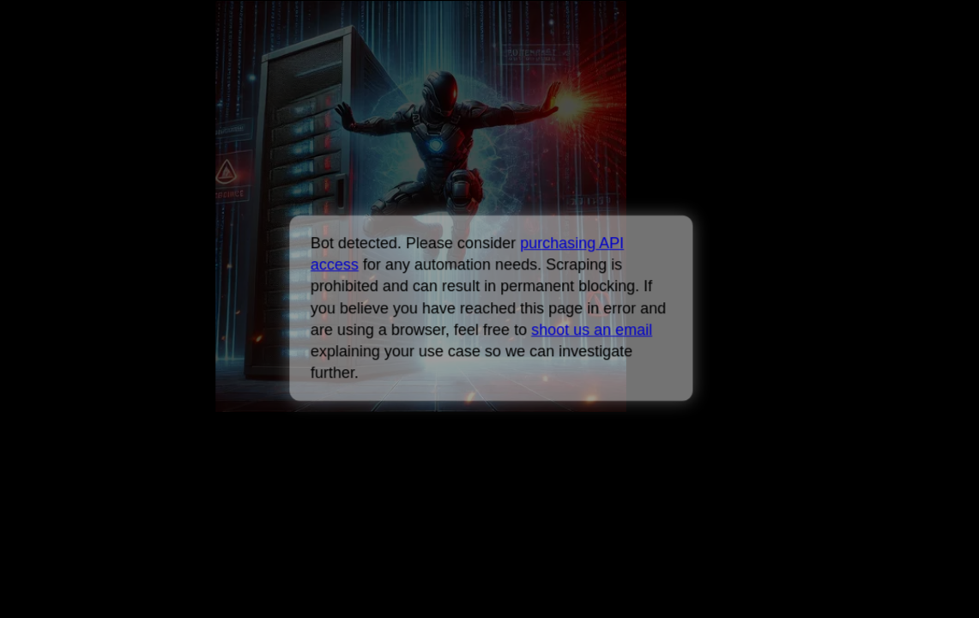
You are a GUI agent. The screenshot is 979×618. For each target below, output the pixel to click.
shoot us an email (591, 329)
